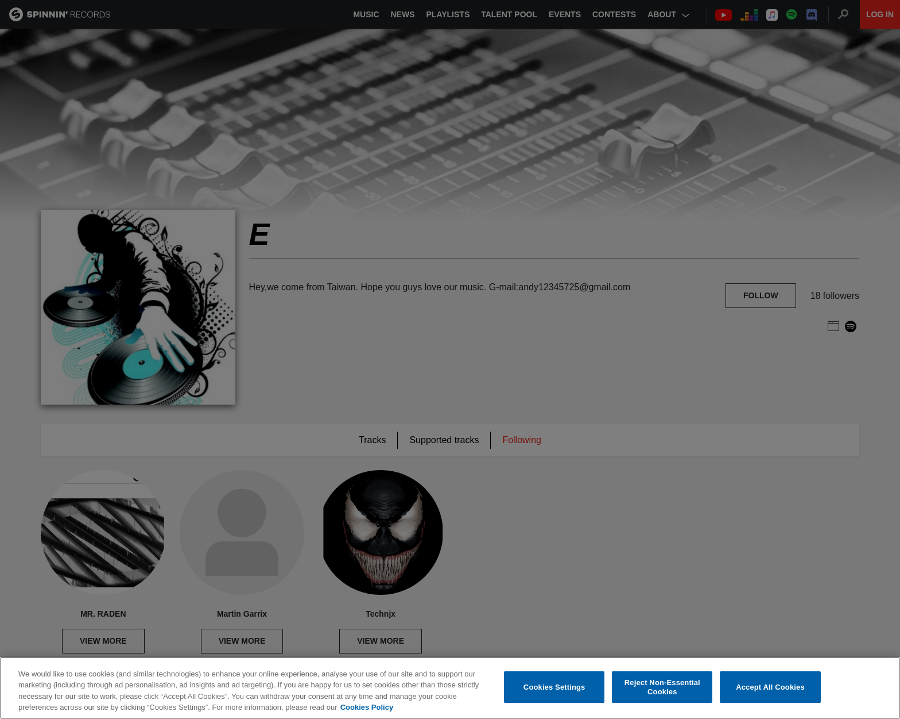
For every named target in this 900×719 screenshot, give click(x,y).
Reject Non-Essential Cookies (662, 687)
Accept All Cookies (770, 687)
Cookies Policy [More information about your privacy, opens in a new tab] (366, 707)
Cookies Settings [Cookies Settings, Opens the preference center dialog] (554, 687)
